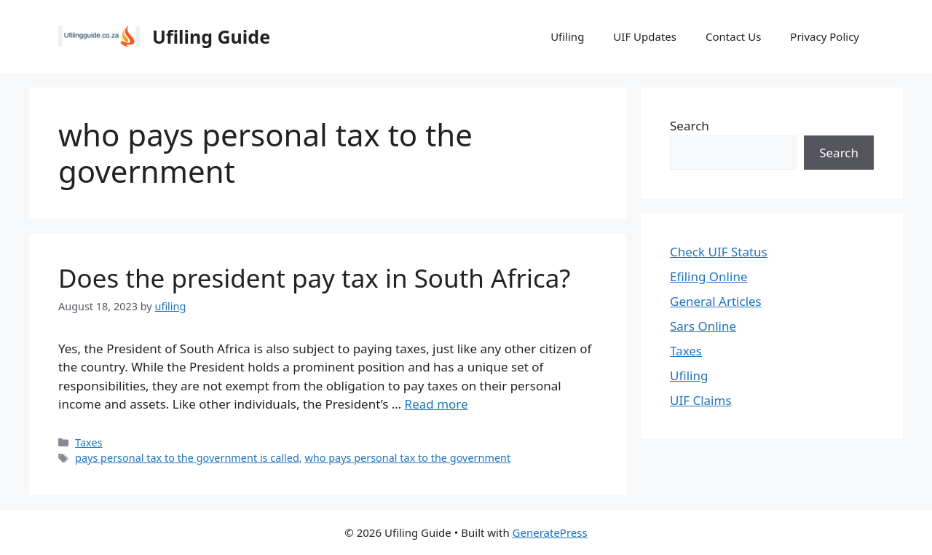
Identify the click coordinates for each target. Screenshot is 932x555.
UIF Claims (701, 400)
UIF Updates (644, 36)
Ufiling (567, 36)
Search (689, 125)
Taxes (88, 442)
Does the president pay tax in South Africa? (314, 278)
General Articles (716, 301)
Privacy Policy (824, 36)
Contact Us (733, 36)
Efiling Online (709, 276)
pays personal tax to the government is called (187, 458)
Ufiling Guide (211, 36)
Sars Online (703, 326)
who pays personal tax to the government (407, 458)
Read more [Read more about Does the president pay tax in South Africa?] (436, 403)
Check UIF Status (718, 251)
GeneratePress (550, 532)
